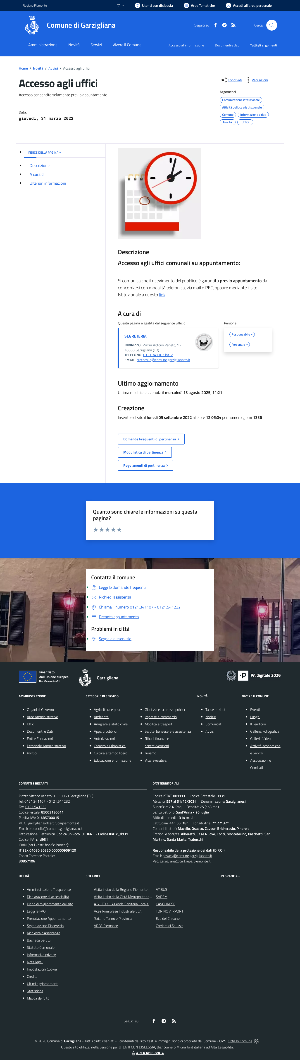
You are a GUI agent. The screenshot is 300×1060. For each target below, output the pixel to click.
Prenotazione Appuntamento (49, 918)
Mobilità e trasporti (159, 724)
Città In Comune (240, 1041)
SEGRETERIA (135, 336)
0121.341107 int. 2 (158, 354)
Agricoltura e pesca (108, 709)
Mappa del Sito (38, 998)
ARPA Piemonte (106, 925)
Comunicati (213, 724)
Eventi (255, 709)
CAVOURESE (165, 904)
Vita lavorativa (156, 760)
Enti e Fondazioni (40, 738)
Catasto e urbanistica (110, 746)
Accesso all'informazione (186, 45)
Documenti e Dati (40, 731)
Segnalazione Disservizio (45, 925)
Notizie (210, 717)
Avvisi (53, 68)
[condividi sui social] (231, 80)
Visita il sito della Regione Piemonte (121, 889)
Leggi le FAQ (36, 911)
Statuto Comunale (41, 947)
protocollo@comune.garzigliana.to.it (163, 359)
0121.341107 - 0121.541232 (47, 801)
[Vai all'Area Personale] (248, 5)
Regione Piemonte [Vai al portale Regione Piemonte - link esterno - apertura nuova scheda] (35, 5)
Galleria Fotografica (264, 731)
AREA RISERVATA (147, 1052)
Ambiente (101, 717)
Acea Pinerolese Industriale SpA (118, 911)
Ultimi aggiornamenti (42, 983)
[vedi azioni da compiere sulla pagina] (256, 80)
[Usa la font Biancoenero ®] (153, 5)
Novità (38, 68)
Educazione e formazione (112, 760)
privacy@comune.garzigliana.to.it (187, 855)
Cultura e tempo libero (110, 753)
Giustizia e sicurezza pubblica (166, 709)
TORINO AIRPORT (169, 911)
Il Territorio (258, 724)
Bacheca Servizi (38, 940)
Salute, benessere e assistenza (168, 731)
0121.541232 (35, 806)
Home (23, 68)
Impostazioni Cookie (42, 969)
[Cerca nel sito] (271, 25)
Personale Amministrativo (46, 746)
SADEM (161, 896)
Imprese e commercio (161, 717)
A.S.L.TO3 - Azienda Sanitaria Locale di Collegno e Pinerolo (138, 904)
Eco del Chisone (168, 918)
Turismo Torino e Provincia (113, 918)
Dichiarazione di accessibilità (48, 896)
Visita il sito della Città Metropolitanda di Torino (129, 896)
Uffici (30, 724)
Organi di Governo (40, 709)
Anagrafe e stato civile (111, 724)
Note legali (35, 962)
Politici (32, 753)
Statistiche (35, 991)
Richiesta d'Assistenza (43, 933)
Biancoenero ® (168, 1047)
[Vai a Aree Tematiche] (199, 5)
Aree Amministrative (42, 717)
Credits (32, 976)
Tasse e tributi (215, 709)
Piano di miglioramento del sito (50, 904)
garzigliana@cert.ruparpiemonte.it (53, 823)
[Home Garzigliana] (69, 25)
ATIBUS (161, 889)
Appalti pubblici (105, 731)
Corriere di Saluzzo (169, 925)
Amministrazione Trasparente (49, 889)
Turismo (150, 753)
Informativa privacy (41, 954)
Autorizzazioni (104, 738)
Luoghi (255, 717)
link (162, 294)
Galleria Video (260, 738)
